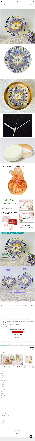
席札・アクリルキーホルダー (5, 386)
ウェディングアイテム (4, 380)
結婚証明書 (3, 382)
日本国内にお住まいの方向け (17, 334)
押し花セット (3, 377)
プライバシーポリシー (5, 413)
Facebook (3, 420)
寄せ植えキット (4, 401)
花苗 (1, 397)
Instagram (3, 422)
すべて (4, 344)
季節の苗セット (4, 399)
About (2, 409)
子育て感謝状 (3, 384)
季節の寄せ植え (4, 403)
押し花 (2, 373)
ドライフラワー (3, 395)
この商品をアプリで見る (17, 337)
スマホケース (3, 389)
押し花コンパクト (4, 375)
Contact (3, 411)
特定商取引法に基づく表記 (5, 415)
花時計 (2, 391)
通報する (33, 349)
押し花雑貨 (2, 393)
